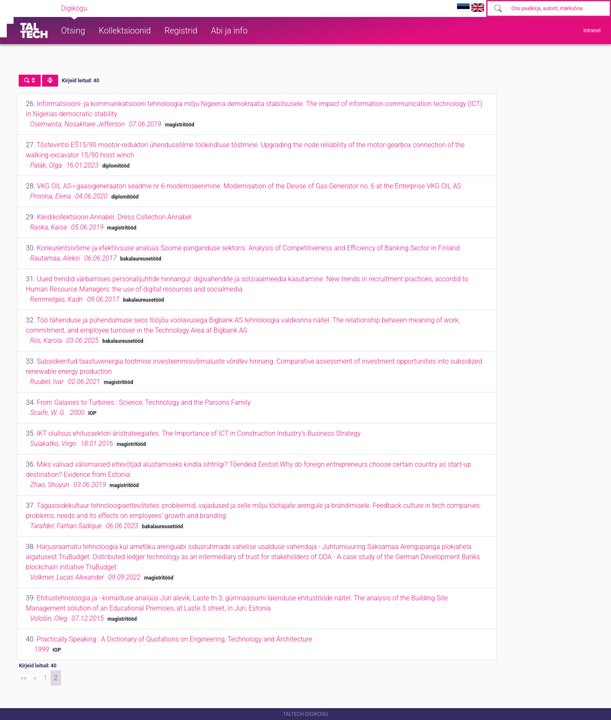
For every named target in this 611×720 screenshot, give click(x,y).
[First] (23, 678)
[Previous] (35, 678)
